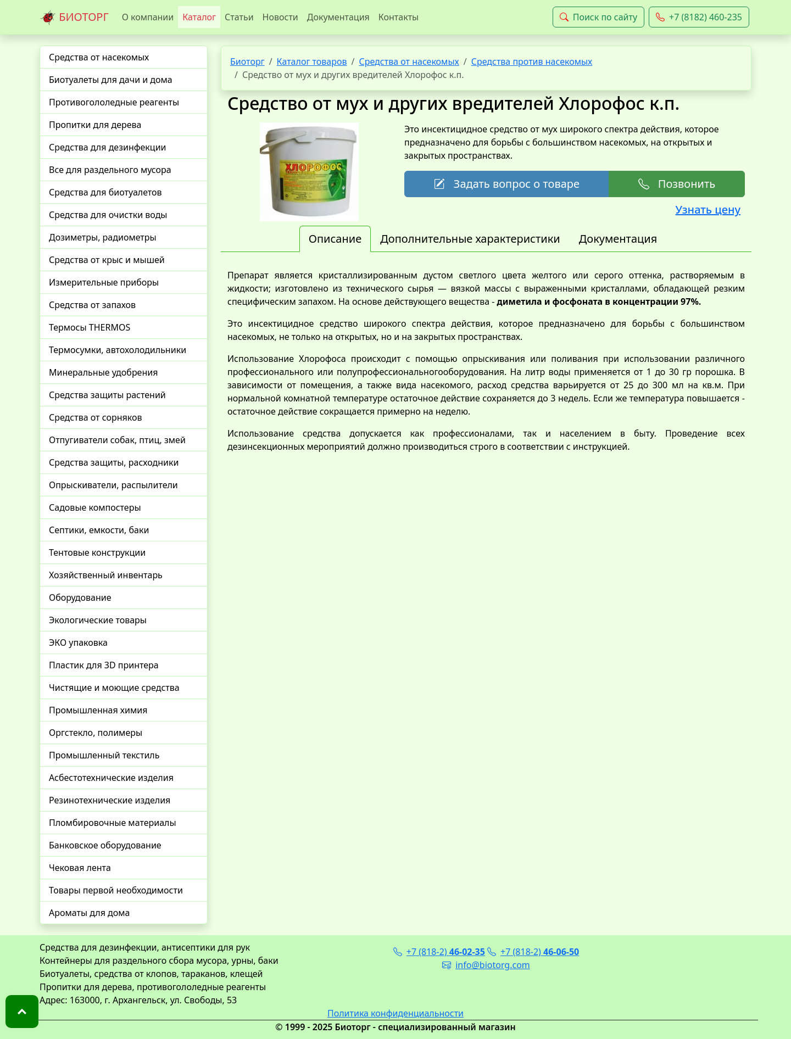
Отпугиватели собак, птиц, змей (117, 440)
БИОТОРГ (74, 17)
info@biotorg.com (486, 965)
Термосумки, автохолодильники (117, 350)
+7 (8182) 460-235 (699, 17)
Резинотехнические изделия (109, 800)
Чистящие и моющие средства (114, 688)
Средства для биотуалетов (105, 192)
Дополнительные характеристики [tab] (470, 238)
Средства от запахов (92, 305)
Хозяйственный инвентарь (106, 575)
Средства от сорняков (95, 417)
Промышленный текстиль (104, 755)
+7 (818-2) (439, 952)
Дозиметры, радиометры (103, 237)
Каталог (199, 17)
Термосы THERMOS (89, 327)
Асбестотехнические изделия (111, 778)
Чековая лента (80, 868)
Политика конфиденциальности (395, 1013)
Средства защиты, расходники (114, 462)
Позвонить (676, 183)
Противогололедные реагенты (114, 102)
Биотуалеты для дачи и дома (110, 80)
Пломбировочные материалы (112, 823)
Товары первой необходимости (116, 890)
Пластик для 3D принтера (104, 665)
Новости (280, 17)
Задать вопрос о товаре (507, 183)
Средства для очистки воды (108, 215)
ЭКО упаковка (78, 642)
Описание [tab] (335, 238)
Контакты (398, 17)
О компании (148, 17)
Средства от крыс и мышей (107, 260)
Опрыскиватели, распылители (113, 485)
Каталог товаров (312, 61)
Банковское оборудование (105, 845)
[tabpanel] (486, 361)
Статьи (239, 17)
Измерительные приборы (104, 282)
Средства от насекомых (99, 57)
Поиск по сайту (598, 17)
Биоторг (247, 61)
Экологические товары (98, 620)
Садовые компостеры (95, 507)
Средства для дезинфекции (107, 147)
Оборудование (80, 597)
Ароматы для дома (89, 913)
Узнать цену (708, 209)
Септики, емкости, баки (99, 530)
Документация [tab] (618, 238)
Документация (338, 17)
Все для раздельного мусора (110, 170)
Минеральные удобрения (103, 372)
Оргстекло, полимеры (95, 733)
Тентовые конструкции (97, 552)
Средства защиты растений (107, 395)
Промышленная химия (98, 710)
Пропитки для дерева (95, 125)
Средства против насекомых (532, 61)
